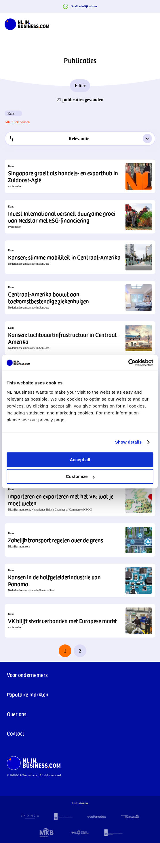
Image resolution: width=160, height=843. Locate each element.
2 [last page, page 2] (80, 650)
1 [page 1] (65, 650)
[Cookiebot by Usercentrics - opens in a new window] (128, 363)
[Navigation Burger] (150, 23)
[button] (80, 176)
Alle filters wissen (17, 122)
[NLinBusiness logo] (27, 23)
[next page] (95, 650)
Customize (80, 476)
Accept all (80, 459)
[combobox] (80, 138)
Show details (128, 442)
